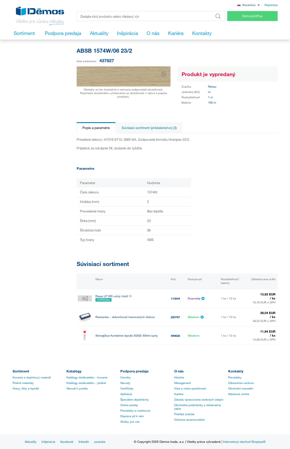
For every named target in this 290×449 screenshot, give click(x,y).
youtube (99, 441)
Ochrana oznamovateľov (189, 419)
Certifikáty (126, 388)
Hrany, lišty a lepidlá (26, 388)
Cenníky (125, 377)
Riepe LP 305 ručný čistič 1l (113, 296)
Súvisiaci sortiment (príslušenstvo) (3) (149, 128)
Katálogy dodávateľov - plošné (86, 383)
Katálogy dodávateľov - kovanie (86, 377)
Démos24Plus (252, 16)
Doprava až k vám (132, 416)
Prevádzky (235, 377)
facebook (66, 441)
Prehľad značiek (184, 414)
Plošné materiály (23, 383)
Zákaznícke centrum (241, 383)
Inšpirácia (48, 441)
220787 (175, 317)
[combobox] (248, 5)
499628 (175, 335)
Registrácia (271, 5)
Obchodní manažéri (240, 388)
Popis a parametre (96, 128)
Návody (125, 383)
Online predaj (129, 405)
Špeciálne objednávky (134, 399)
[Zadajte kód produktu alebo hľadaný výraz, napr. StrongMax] (151, 16)
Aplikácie (126, 394)
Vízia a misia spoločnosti (190, 388)
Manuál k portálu (77, 388)
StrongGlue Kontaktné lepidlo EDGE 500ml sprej (126, 335)
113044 (175, 298)
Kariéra (178, 394)
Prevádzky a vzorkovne (135, 410)
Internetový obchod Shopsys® (244, 441)
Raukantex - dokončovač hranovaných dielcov (125, 317)
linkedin (83, 441)
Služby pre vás (130, 421)
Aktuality (30, 441)
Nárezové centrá (238, 394)
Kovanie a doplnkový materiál (32, 377)
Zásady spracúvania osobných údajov (199, 399)
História (179, 377)
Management (182, 383)
